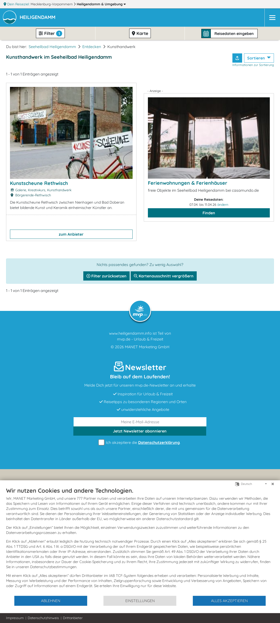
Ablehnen (50, 600)
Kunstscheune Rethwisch (39, 183)
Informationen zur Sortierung (253, 65)
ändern (222, 204)
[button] (38, 18)
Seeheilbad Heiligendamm (52, 46)
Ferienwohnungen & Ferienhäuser (187, 183)
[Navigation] (272, 17)
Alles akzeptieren (229, 600)
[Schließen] (272, 484)
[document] (140, 541)
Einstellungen (140, 600)
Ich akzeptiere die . (140, 443)
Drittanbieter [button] (73, 618)
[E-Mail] (140, 421)
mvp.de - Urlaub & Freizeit (140, 339)
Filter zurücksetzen (106, 276)
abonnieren (140, 431)
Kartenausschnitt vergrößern (164, 276)
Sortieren (256, 58)
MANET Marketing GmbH (147, 346)
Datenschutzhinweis (43, 618)
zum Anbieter (71, 234)
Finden (209, 212)
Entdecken (91, 46)
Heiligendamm (101, 4)
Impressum (15, 618)
